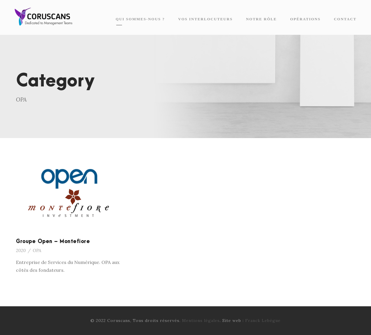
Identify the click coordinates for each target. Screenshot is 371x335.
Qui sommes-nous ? (140, 19)
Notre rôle (261, 19)
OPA (37, 250)
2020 (21, 250)
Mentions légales (201, 320)
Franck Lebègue (263, 320)
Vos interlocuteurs (205, 19)
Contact (345, 19)
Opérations (305, 19)
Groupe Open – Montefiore (53, 241)
